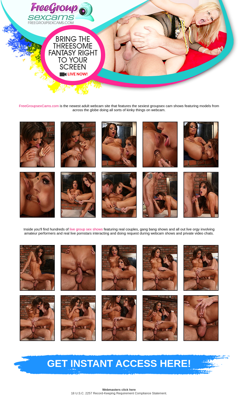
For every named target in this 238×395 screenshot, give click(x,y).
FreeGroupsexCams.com (39, 106)
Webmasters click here (119, 389)
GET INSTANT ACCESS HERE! (119, 363)
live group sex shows (86, 229)
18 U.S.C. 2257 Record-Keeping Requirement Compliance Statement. (119, 393)
